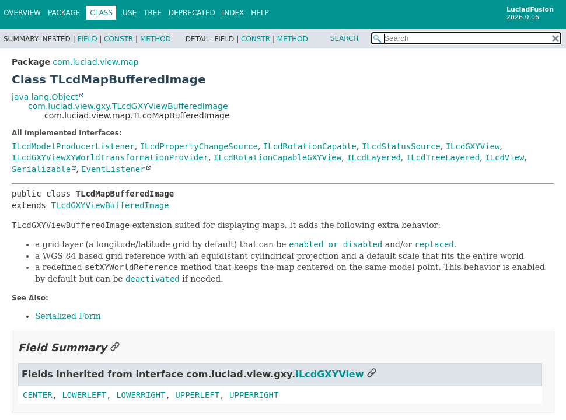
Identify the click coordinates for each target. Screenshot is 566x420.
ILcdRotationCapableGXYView (277, 157)
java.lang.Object (45, 97)
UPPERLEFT (197, 395)
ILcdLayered (374, 157)
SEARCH (344, 38)
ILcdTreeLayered (443, 157)
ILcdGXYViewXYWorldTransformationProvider (110, 157)
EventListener (113, 169)
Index (233, 13)
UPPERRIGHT (253, 395)
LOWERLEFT (84, 395)
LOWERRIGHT (140, 395)
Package (64, 13)
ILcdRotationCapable (310, 146)
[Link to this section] (115, 347)
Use (130, 13)
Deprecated (192, 13)
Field (87, 39)
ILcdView (504, 157)
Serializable (41, 169)
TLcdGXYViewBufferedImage (110, 205)
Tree (153, 13)
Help (260, 13)
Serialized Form (68, 316)
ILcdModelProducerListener (73, 146)
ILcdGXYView (473, 146)
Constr (118, 39)
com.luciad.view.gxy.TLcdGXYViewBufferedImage (128, 106)
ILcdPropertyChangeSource (199, 146)
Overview (22, 13)
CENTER (38, 395)
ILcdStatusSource (401, 146)
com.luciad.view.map (95, 61)
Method (155, 39)
